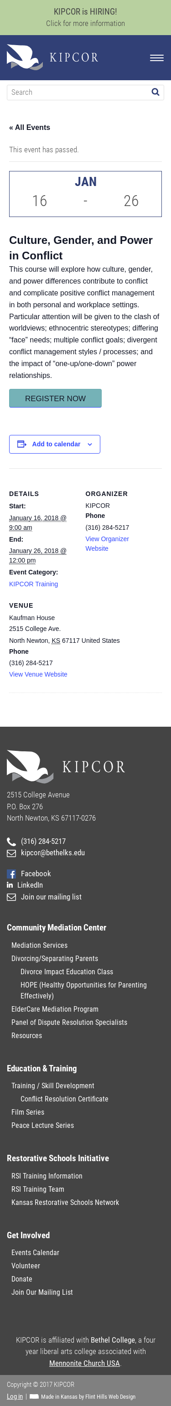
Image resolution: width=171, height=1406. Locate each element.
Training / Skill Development (52, 1085)
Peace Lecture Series (42, 1125)
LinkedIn (25, 884)
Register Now (55, 398)
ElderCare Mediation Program (54, 1009)
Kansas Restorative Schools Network (65, 1202)
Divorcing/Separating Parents (54, 958)
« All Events (29, 127)
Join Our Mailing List (42, 1292)
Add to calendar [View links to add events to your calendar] (56, 444)
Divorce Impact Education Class (67, 971)
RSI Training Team (37, 1189)
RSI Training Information (47, 1176)
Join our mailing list (44, 896)
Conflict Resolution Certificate (65, 1099)
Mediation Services (39, 945)
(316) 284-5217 (36, 841)
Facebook (29, 873)
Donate (21, 1279)
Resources (26, 1035)
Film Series (27, 1112)
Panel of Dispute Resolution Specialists (69, 1022)
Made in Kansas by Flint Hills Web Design (88, 1396)
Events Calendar (35, 1252)
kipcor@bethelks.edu (46, 852)
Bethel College (113, 1339)
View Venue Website (38, 674)
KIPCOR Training (33, 584)
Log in (15, 1396)
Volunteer (25, 1265)
